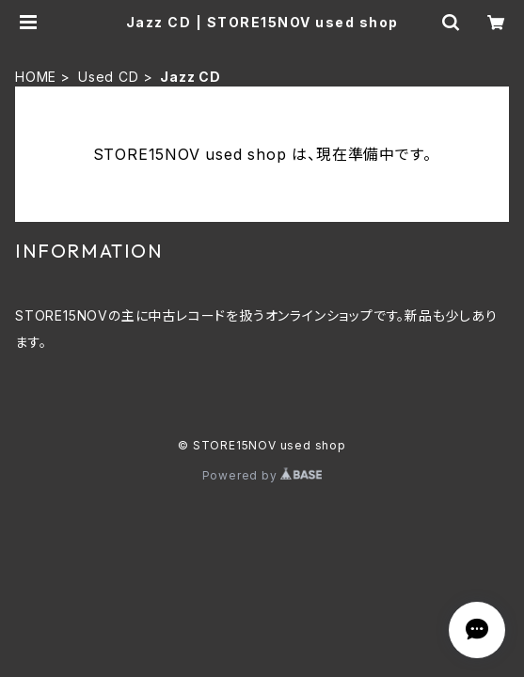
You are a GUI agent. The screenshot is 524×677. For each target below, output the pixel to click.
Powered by (262, 475)
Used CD (108, 77)
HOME (35, 77)
